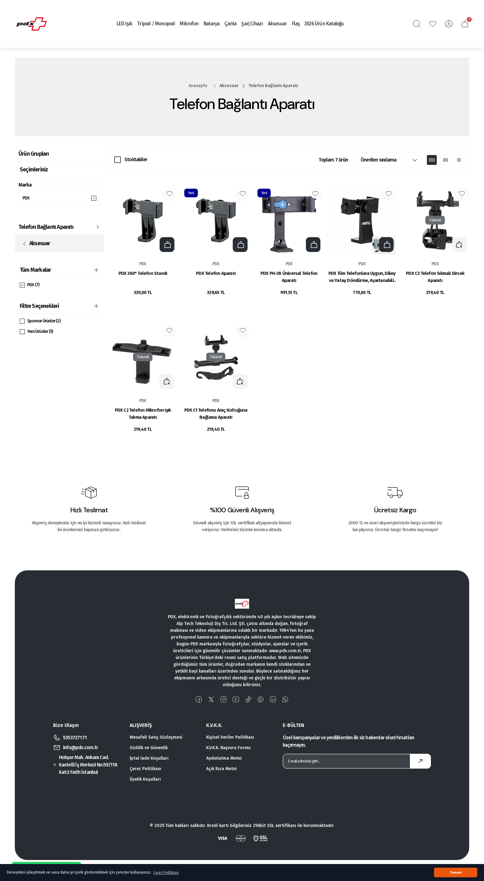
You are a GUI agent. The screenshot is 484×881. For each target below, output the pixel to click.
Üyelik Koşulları (145, 779)
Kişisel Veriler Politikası (230, 737)
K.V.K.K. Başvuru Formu (228, 747)
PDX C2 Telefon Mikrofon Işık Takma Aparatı (143, 413)
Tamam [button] (455, 873)
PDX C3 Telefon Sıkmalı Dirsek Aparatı (435, 277)
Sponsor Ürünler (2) (45, 322)
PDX (142, 263)
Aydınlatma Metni (224, 758)
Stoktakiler (135, 159)
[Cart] (465, 23)
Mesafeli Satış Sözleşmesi (156, 737)
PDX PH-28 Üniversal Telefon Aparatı (289, 277)
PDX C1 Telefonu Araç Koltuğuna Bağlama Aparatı (216, 413)
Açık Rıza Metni (221, 768)
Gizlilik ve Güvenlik (149, 747)
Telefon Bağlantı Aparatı (273, 85)
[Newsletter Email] (357, 761)
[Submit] (420, 761)
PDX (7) (33, 285)
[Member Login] (448, 23)
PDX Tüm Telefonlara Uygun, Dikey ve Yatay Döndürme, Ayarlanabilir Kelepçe (361, 277)
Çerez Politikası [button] (166, 873)
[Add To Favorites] (169, 194)
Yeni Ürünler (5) (40, 332)
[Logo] (31, 24)
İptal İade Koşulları (149, 758)
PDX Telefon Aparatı (216, 273)
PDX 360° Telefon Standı (143, 273)
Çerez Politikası (145, 768)
